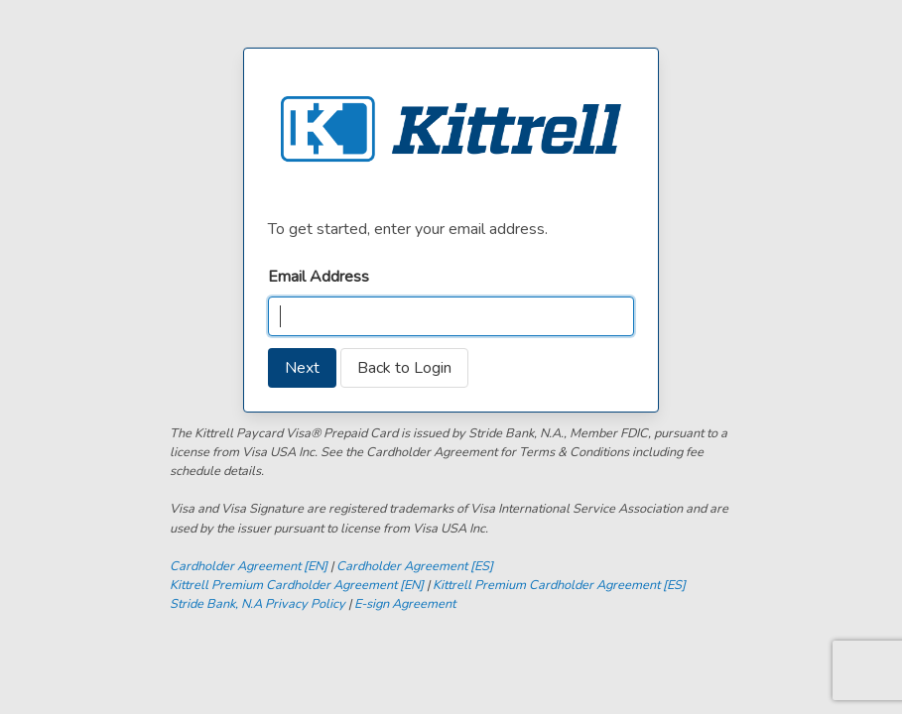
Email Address (318, 277)
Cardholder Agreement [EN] (248, 566)
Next (302, 368)
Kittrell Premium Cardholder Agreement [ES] (559, 585)
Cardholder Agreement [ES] (414, 566)
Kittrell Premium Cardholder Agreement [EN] (297, 585)
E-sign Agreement (404, 604)
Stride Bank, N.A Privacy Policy (257, 604)
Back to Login (404, 368)
